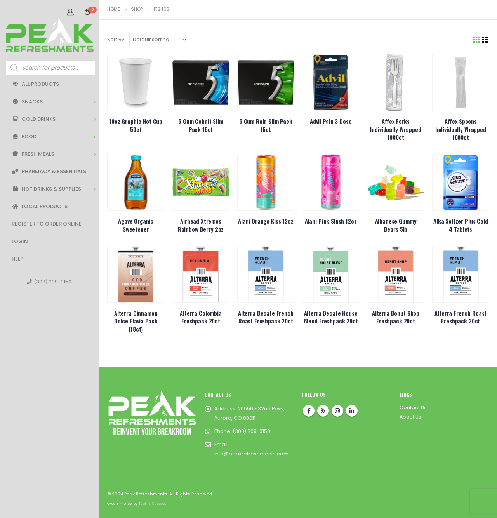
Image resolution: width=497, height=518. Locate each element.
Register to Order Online (47, 224)
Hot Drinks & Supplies (46, 189)
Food (24, 136)
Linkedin (352, 411)
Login (20, 241)
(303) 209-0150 (49, 281)
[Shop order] (160, 39)
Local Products (40, 206)
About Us (410, 417)
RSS (323, 411)
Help (17, 258)
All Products (35, 84)
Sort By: (116, 39)
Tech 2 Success (152, 503)
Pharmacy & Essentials (49, 171)
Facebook (309, 411)
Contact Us (413, 407)
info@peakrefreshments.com (251, 453)
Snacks (27, 101)
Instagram (337, 411)
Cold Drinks (34, 119)
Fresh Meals (33, 154)
